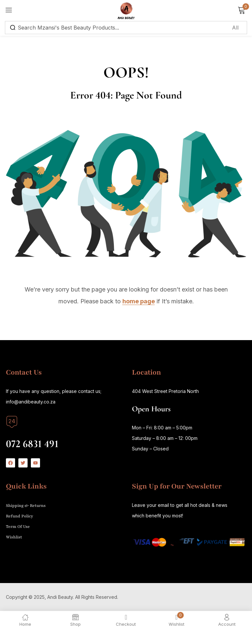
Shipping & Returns (26, 505)
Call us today (22, 432)
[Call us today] (12, 422)
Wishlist (14, 537)
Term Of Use (18, 526)
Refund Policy (19, 516)
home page (138, 301)
